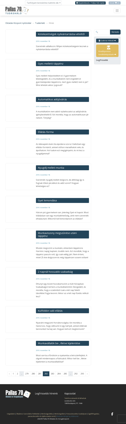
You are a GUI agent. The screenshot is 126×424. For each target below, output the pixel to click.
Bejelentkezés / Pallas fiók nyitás (90, 3)
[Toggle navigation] (117, 10)
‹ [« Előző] (9, 373)
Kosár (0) (114, 3)
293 (82, 373)
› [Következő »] (87, 373)
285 (65, 373)
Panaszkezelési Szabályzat (76, 414)
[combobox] (43, 2)
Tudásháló (40, 23)
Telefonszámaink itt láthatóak (75, 398)
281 (39, 373)
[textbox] (43, 3)
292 (76, 373)
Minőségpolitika (47, 414)
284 (59, 373)
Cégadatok (11, 414)
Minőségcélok (60, 414)
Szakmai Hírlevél (107, 40)
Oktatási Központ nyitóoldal (18, 23)
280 (33, 373)
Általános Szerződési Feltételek (28, 414)
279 (27, 373)
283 (52, 373)
